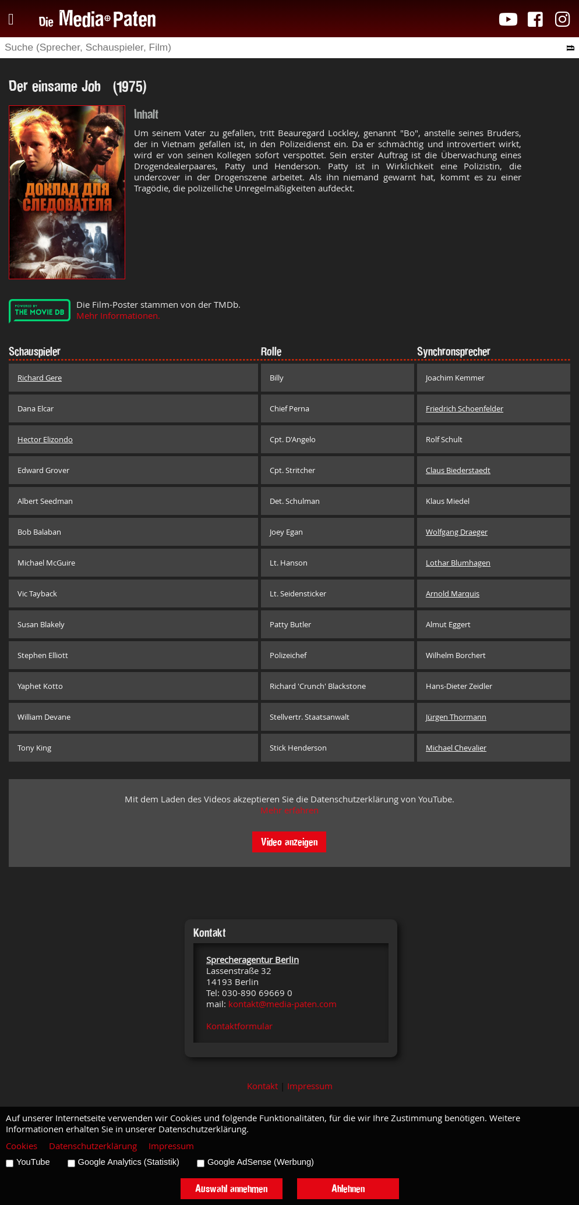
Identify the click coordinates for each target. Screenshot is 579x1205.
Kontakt (262, 1086)
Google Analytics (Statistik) (128, 1162)
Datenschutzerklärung (93, 1145)
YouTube (33, 1162)
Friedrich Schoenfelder (464, 408)
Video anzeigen (289, 841)
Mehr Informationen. (118, 315)
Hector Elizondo (45, 439)
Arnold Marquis (452, 593)
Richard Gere (39, 377)
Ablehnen (348, 1188)
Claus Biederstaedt (458, 470)
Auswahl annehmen (231, 1188)
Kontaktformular (239, 1026)
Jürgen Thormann (456, 717)
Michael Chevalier (456, 747)
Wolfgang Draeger (457, 532)
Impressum (310, 1086)
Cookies (21, 1145)
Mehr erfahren (289, 810)
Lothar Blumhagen (458, 562)
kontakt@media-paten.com (282, 1004)
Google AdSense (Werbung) (260, 1162)
